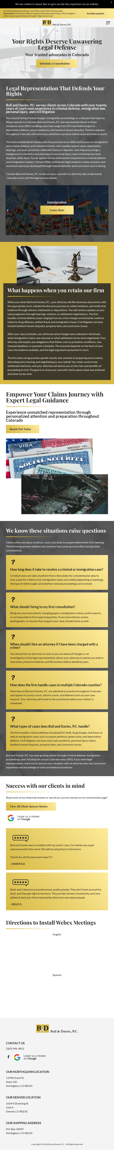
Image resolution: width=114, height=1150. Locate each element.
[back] (7, 210)
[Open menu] (108, 22)
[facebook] (8, 1057)
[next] (106, 210)
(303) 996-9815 (15, 1048)
